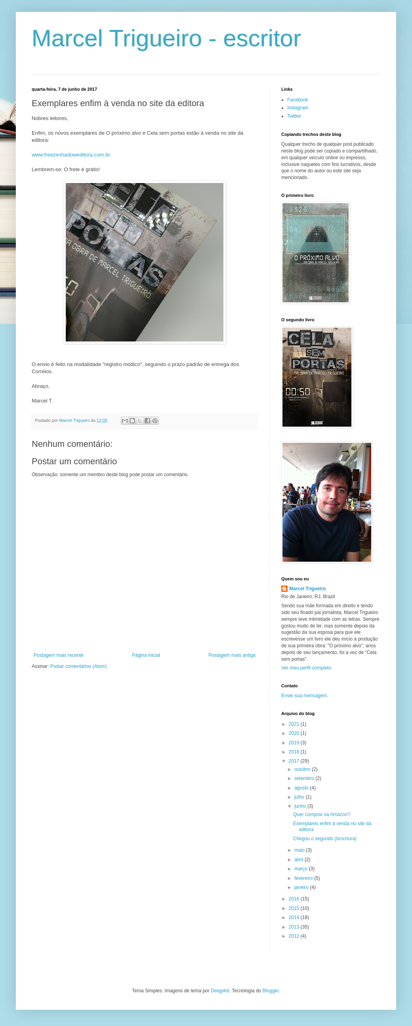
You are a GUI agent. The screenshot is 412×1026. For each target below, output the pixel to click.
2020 (295, 733)
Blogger (271, 991)
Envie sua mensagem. (304, 695)
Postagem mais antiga (232, 655)
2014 (295, 917)
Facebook (297, 100)
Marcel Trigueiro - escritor (166, 38)
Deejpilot (220, 991)
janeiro (302, 887)
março (301, 869)
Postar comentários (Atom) (78, 666)
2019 (295, 743)
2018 (295, 752)
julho (300, 797)
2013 (295, 927)
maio (300, 850)
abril (299, 859)
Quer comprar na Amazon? (321, 814)
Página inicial (146, 655)
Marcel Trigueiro (307, 588)
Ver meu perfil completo (306, 668)
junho (300, 806)
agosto (302, 788)
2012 (295, 936)
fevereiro (304, 878)
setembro (304, 778)
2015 (295, 908)
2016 (295, 899)
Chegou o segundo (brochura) (325, 838)
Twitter (294, 116)
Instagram (297, 108)
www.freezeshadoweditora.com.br (71, 155)
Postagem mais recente (59, 655)
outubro (303, 769)
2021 (295, 724)
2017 (295, 761)
